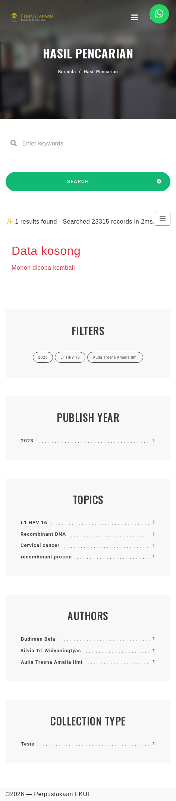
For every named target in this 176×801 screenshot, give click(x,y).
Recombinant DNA (43, 534)
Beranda (67, 71)
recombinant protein (46, 557)
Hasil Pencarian (101, 71)
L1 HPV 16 (34, 522)
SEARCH (78, 185)
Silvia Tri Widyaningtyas (51, 650)
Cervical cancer (40, 545)
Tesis (27, 744)
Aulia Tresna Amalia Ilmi (51, 662)
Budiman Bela (38, 639)
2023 (27, 440)
